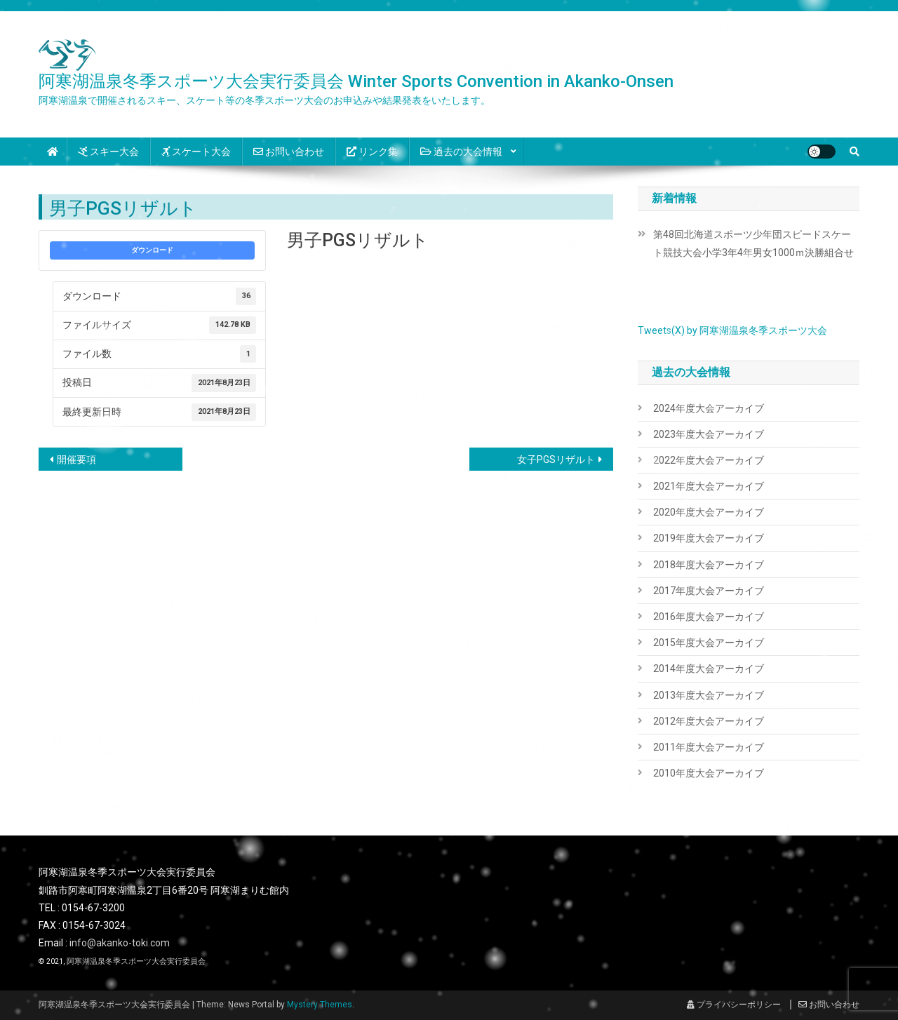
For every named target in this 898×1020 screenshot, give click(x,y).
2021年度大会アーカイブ (708, 486)
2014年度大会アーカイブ (708, 668)
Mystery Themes (319, 1004)
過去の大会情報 (461, 151)
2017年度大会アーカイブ (708, 590)
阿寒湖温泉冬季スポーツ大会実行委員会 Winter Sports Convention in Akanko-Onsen (356, 81)
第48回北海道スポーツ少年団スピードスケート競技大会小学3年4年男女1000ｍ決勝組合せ (753, 243)
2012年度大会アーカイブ (708, 721)
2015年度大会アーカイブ (708, 642)
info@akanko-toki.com (119, 942)
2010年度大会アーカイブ (708, 773)
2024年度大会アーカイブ (708, 408)
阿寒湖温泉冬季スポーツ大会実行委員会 (136, 961)
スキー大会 (108, 151)
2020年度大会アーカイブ (708, 512)
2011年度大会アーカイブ (708, 747)
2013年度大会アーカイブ (708, 695)
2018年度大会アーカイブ (708, 564)
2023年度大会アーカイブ (708, 434)
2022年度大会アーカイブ (708, 460)
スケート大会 (196, 151)
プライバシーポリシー (734, 1004)
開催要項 (76, 459)
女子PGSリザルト (556, 459)
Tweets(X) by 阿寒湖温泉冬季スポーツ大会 (732, 330)
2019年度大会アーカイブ (708, 538)
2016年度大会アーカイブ (708, 616)
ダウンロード (152, 250)
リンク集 (372, 151)
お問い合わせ (288, 151)
